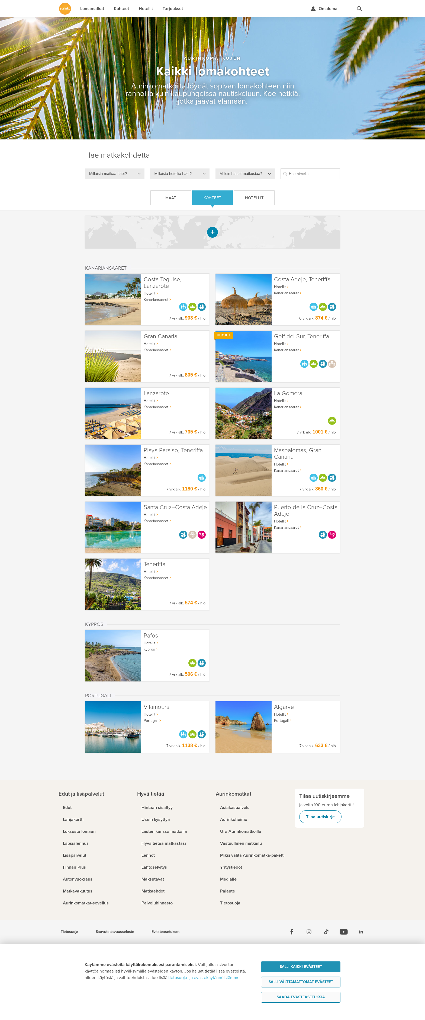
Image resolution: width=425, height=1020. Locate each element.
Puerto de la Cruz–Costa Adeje (305, 511)
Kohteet (212, 197)
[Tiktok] (326, 931)
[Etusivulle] (65, 9)
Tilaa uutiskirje (320, 817)
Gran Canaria (160, 336)
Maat (170, 197)
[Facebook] (291, 931)
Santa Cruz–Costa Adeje (175, 507)
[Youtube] (343, 931)
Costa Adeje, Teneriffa (302, 279)
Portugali (281, 720)
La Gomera (288, 393)
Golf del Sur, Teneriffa (301, 336)
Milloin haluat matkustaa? (241, 173)
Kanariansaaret (286, 293)
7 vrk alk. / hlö (187, 318)
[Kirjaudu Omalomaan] (324, 8)
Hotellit (254, 197)
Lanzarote (156, 393)
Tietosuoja (69, 932)
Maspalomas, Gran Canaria (297, 454)
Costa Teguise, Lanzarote (162, 283)
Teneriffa (154, 564)
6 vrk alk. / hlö (317, 318)
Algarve (284, 707)
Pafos (151, 635)
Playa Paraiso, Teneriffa (173, 450)
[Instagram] (309, 931)
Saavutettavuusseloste (115, 932)
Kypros (149, 649)
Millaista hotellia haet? (173, 173)
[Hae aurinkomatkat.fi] (359, 8)
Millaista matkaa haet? (108, 173)
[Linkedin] (361, 931)
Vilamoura (156, 707)
